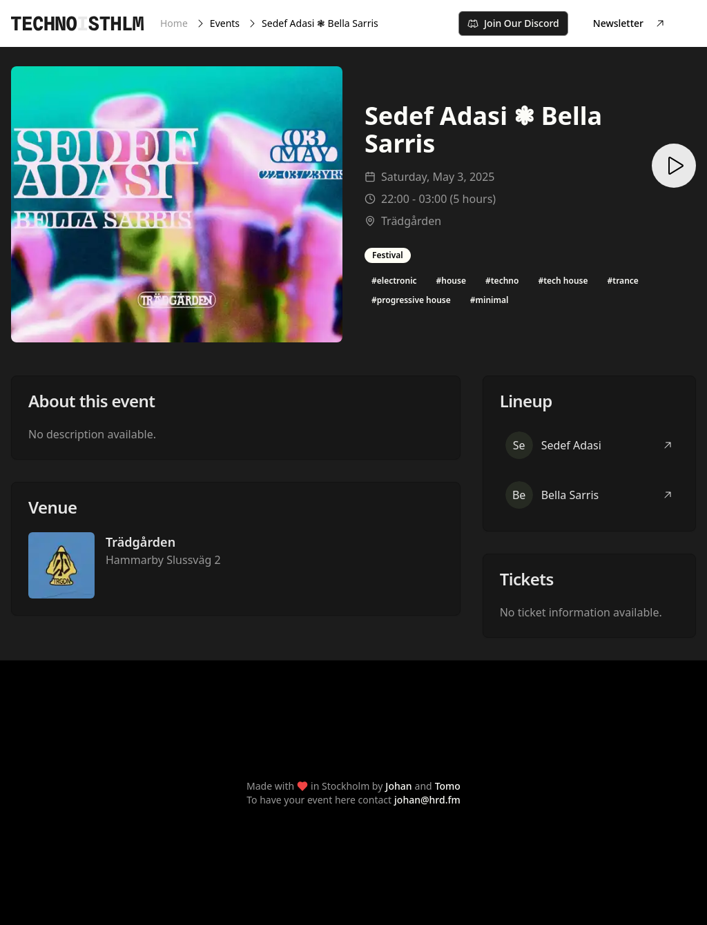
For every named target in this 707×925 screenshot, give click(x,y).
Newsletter (629, 23)
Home (174, 23)
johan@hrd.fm (427, 799)
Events (225, 23)
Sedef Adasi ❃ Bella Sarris (320, 23)
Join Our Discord (513, 23)
